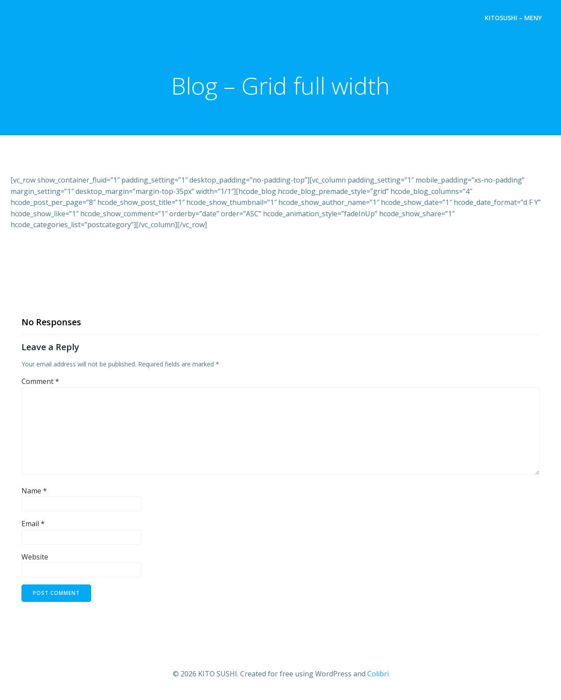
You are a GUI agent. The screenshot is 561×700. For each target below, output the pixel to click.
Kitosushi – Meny (513, 18)
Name (34, 491)
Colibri (378, 674)
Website (34, 557)
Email (33, 523)
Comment (40, 381)
